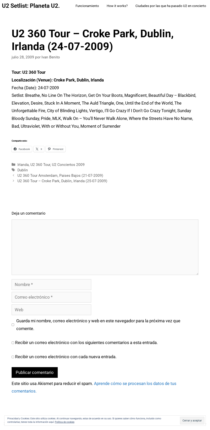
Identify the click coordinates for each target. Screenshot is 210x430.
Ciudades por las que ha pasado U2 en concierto (170, 6)
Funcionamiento (87, 6)
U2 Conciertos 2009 (68, 165)
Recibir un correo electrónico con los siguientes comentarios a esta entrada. (86, 342)
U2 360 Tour (40, 165)
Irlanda (23, 165)
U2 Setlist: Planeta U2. (31, 5)
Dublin (22, 170)
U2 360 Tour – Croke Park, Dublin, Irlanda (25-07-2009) (62, 181)
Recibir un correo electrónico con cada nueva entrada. (66, 356)
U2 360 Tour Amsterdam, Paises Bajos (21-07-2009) (60, 175)
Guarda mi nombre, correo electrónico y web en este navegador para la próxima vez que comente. (98, 324)
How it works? (117, 6)
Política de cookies (64, 422)
